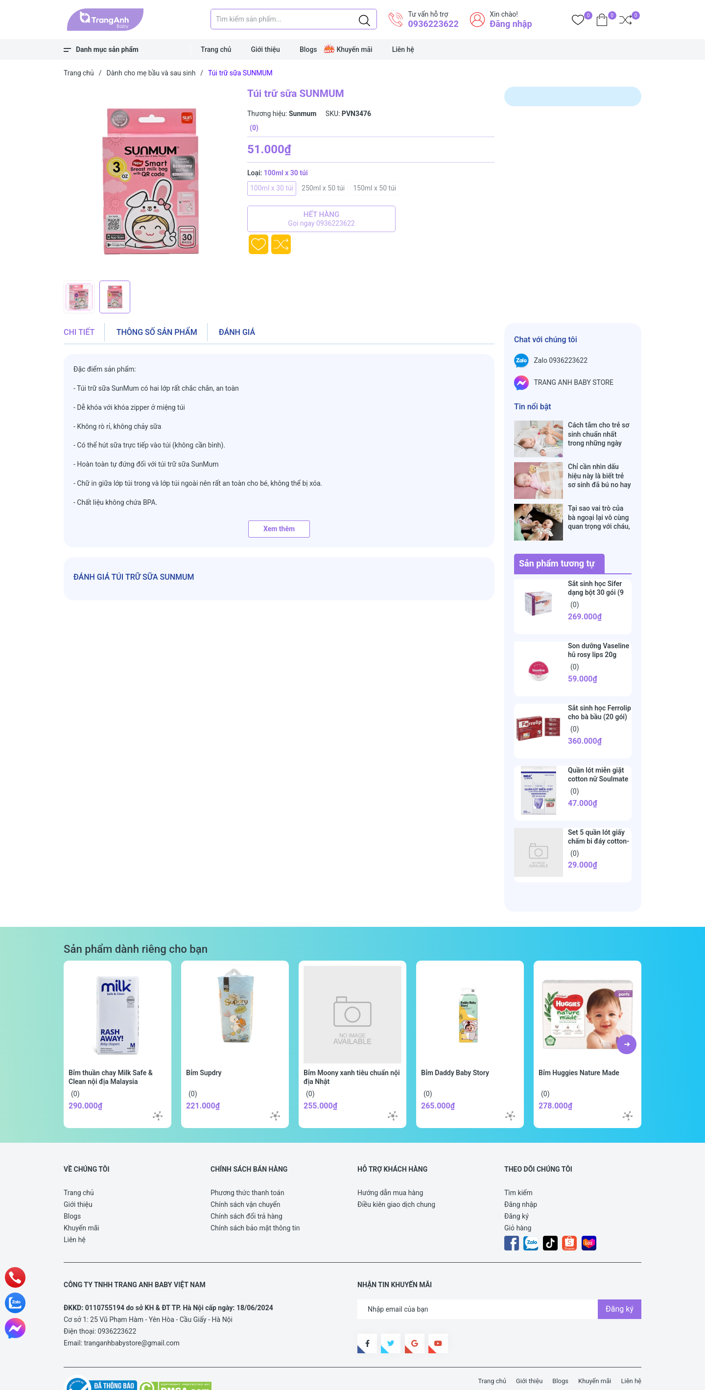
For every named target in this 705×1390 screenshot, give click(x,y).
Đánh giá (237, 332)
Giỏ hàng (517, 1197)
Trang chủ (216, 49)
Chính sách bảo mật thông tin (255, 1197)
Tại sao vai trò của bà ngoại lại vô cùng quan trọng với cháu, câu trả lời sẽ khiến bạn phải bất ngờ (599, 497)
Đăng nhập (511, 24)
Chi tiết (79, 332)
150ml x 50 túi (374, 188)
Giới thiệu (265, 49)
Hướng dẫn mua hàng (390, 1162)
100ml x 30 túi (271, 188)
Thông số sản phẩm (157, 332)
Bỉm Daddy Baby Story (455, 1042)
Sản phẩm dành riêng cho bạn (136, 918)
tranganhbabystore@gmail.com (132, 1312)
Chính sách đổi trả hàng (246, 1185)
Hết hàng (321, 219)
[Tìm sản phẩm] (293, 19)
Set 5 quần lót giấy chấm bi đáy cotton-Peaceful (598, 810)
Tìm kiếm (518, 1162)
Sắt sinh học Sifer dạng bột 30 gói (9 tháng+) (596, 561)
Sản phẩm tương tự (557, 532)
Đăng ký (516, 1185)
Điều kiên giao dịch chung (396, 1174)
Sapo (244, 1377)
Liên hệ (403, 49)
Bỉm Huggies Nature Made (579, 1042)
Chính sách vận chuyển (246, 1174)
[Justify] (364, 19)
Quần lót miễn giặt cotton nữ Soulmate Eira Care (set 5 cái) (598, 748)
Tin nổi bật (532, 406)
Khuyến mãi (354, 49)
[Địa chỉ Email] (499, 1278)
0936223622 (433, 24)
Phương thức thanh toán (247, 1162)
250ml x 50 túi (323, 188)
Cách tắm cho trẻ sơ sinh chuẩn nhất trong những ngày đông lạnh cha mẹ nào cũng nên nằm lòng (598, 434)
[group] (156, 181)
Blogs (308, 49)
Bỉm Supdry (204, 1042)
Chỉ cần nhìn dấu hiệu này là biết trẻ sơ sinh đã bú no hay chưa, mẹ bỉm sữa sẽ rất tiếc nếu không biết (600, 465)
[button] (626, 1013)
